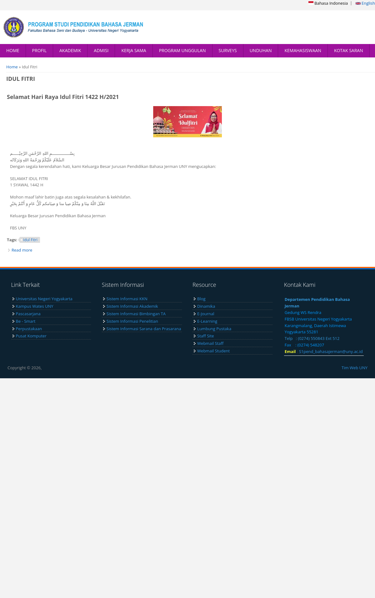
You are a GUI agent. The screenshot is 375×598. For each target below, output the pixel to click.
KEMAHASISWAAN (302, 50)
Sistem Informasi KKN (127, 298)
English (365, 3)
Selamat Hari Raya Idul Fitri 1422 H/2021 (63, 96)
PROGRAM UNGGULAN (182, 50)
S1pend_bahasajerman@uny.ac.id (331, 351)
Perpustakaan (29, 328)
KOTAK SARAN (348, 50)
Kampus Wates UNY (34, 306)
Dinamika (206, 306)
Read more (22, 250)
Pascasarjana (28, 313)
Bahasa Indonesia (328, 3)
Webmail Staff (210, 343)
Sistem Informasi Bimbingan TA (136, 313)
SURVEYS (228, 50)
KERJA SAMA (133, 50)
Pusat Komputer (31, 336)
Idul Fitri (30, 240)
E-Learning (207, 321)
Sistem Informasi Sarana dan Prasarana (144, 328)
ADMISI (101, 50)
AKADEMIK (70, 50)
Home (12, 67)
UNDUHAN (261, 50)
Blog (201, 298)
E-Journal (205, 313)
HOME (12, 50)
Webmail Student (213, 351)
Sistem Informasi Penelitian (132, 321)
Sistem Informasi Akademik (132, 306)
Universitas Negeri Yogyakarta (44, 298)
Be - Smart (26, 321)
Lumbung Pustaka (214, 328)
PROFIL (39, 50)
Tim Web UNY (355, 367)
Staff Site (205, 336)
